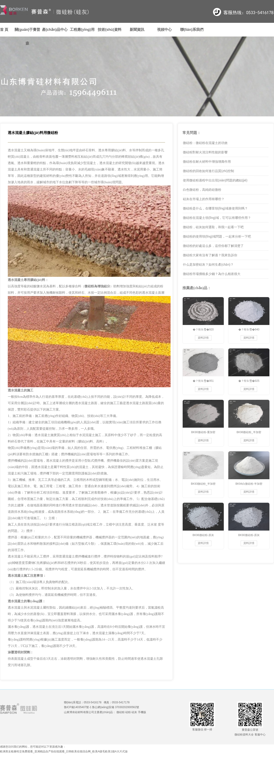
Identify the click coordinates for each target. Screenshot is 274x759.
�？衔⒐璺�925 (248, 380)
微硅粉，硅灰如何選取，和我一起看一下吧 (213, 227)
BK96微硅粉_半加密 (249, 432)
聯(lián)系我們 (191, 29)
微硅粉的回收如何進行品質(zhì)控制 (208, 171)
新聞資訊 (137, 29)
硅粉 (128, 712)
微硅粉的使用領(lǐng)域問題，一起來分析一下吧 (217, 236)
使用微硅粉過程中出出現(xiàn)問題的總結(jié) (215, 180)
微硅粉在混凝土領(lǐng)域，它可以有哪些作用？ (217, 218)
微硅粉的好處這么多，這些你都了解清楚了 (213, 246)
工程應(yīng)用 (82, 29)
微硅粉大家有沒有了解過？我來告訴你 (210, 255)
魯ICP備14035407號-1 (77, 707)
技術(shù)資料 (109, 29)
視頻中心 (164, 29)
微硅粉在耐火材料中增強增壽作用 (207, 161)
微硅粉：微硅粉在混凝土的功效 (205, 143)
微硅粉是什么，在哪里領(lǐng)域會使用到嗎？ (215, 208)
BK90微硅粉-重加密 (203, 432)
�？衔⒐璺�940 (248, 329)
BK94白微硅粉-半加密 (248, 483)
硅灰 (134, 712)
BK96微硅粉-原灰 (203, 535)
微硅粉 (120, 712)
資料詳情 (203, 337)
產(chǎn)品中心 (55, 29)
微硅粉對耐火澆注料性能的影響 (205, 152)
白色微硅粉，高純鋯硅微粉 (202, 189)
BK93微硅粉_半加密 (203, 483)
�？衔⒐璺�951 (203, 380)
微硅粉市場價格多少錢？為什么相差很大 (211, 274)
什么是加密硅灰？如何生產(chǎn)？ (208, 264)
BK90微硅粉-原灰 (248, 535)
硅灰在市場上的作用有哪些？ (203, 199)
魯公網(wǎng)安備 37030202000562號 (115, 707)
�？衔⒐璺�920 (203, 329)
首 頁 (4, 29)
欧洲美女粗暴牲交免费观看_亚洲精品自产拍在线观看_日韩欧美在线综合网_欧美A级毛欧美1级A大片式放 (64, 751)
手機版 (142, 712)
